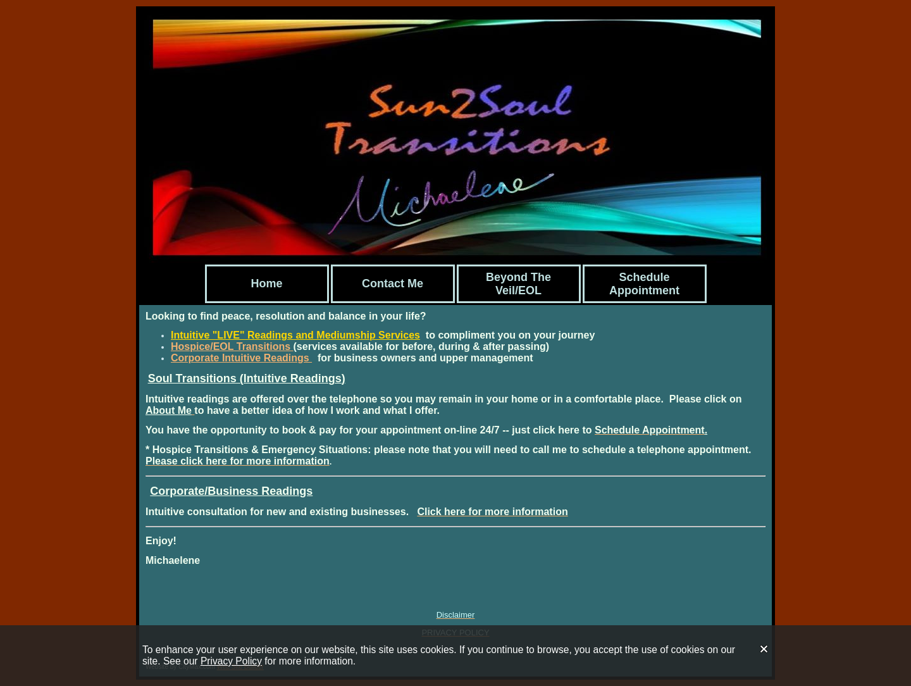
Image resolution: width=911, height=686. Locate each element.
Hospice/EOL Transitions (232, 346)
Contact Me (392, 283)
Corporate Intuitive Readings (241, 357)
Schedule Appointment (644, 284)
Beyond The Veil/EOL (518, 284)
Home (266, 283)
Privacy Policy (231, 661)
